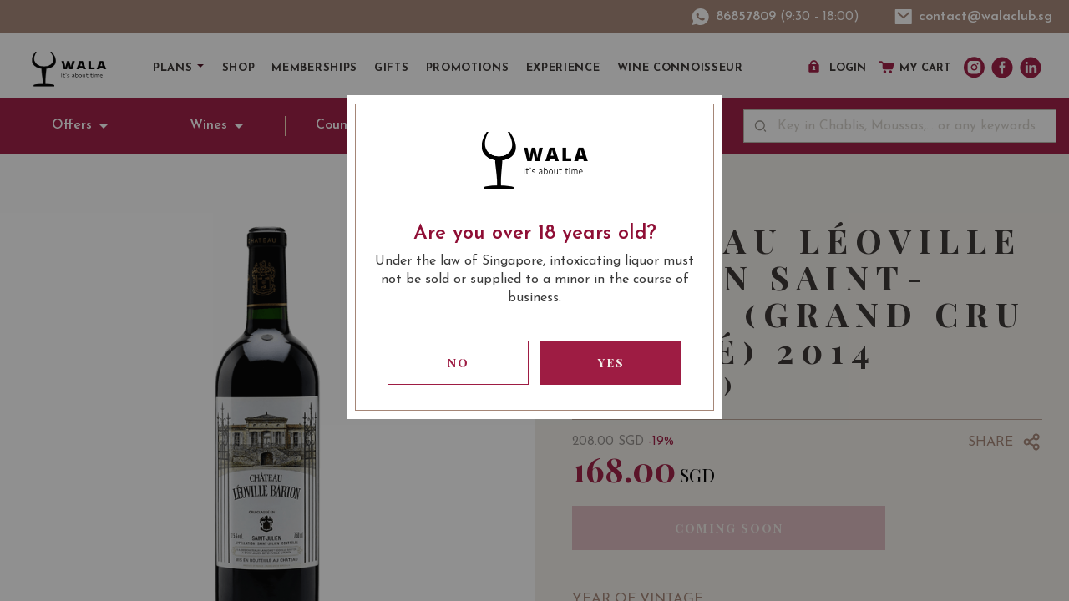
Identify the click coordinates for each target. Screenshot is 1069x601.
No (458, 363)
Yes (611, 363)
